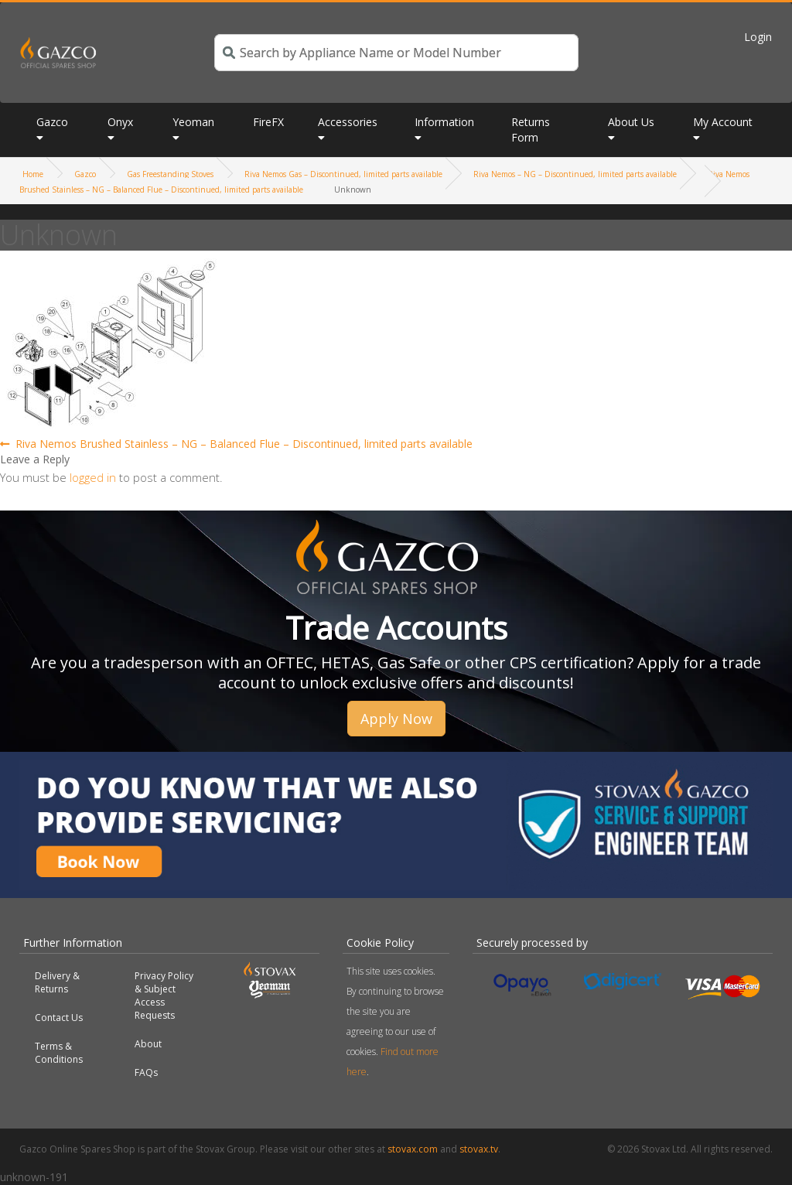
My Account (723, 121)
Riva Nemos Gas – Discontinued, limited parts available (343, 174)
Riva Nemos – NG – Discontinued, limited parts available (575, 174)
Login (758, 36)
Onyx (120, 121)
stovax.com (412, 1149)
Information (444, 121)
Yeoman (193, 121)
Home (32, 174)
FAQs (146, 1072)
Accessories (347, 121)
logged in (93, 477)
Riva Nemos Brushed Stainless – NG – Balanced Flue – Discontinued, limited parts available (244, 443)
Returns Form (530, 129)
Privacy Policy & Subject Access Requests (164, 995)
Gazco (52, 121)
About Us (631, 121)
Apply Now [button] (396, 718)
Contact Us (59, 1017)
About (148, 1043)
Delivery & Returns (57, 982)
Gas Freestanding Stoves (170, 174)
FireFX (268, 121)
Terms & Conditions (59, 1053)
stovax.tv (478, 1149)
